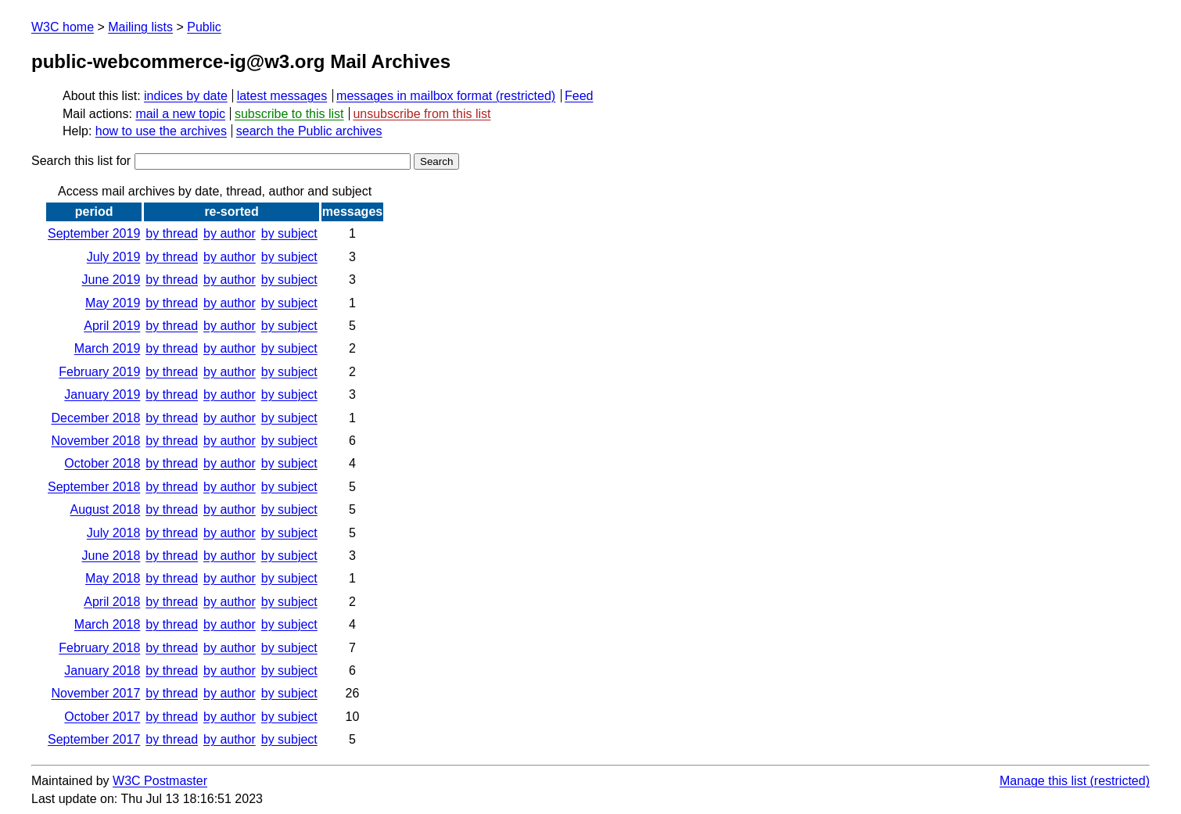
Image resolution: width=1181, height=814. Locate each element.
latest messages (282, 95)
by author (229, 233)
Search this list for (221, 160)
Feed (579, 95)
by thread (171, 233)
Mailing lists (140, 27)
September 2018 (94, 486)
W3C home (62, 27)
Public (204, 27)
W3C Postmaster (160, 780)
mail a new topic (180, 113)
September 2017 (94, 739)
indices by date (186, 95)
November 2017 (95, 693)
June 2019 (111, 279)
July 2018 (114, 533)
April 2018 (112, 601)
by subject (289, 233)
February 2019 (99, 371)
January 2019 (102, 394)
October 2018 (102, 463)
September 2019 (94, 233)
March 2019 (107, 348)
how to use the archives (161, 131)
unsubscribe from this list (421, 113)
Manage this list (1043, 780)
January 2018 (102, 670)
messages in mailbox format (414, 95)
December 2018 (95, 418)
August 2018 (105, 509)
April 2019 (112, 325)
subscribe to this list (289, 113)
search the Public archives (309, 131)
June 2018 (111, 555)
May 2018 (112, 578)
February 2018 (99, 647)
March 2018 (107, 624)
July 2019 (114, 257)
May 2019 (112, 303)
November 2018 (95, 440)
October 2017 (102, 716)
